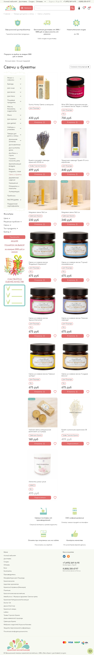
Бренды (10, 84)
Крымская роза (9, 581)
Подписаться (72, 443)
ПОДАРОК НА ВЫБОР (14, 245)
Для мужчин (12, 119)
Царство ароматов (11, 584)
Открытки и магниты (14, 187)
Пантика (7, 590)
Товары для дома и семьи (24, 14)
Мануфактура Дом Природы (14, 578)
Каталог (26, 8)
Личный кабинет (10, 1)
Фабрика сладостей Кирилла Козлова (17, 624)
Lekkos (6, 612)
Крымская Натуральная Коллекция (16, 599)
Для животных (15, 145)
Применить (14, 237)
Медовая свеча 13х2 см (38, 212)
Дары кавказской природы (13, 618)
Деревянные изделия (14, 179)
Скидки (31, 1)
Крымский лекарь (10, 609)
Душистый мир (9, 606)
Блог (5, 568)
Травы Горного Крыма (12, 615)
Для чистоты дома (14, 149)
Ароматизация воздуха (15, 165)
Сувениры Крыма (10, 621)
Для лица (11, 88)
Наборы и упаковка (11, 128)
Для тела (11, 96)
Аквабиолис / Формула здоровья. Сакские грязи (21, 596)
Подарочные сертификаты (13, 205)
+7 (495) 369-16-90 (69, 1)
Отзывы (39, 1)
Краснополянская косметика (14, 593)
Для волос (11, 92)
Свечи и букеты (15, 174)
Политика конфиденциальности (16, 631)
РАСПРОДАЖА (13, 200)
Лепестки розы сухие (37, 482)
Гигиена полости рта (14, 160)
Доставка (23, 1)
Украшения (13, 183)
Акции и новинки (10, 79)
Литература (14, 191)
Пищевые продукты (11, 101)
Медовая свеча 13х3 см (71, 212)
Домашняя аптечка (13, 140)
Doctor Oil (7, 603)
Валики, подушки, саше (15, 170)
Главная (7, 14)
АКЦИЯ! (14, 241)
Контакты (8, 571)
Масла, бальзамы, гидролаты (11, 109)
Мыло (9, 115)
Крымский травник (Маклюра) (15, 587)
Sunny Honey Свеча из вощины (41, 104)
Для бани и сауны (13, 154)
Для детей (11, 123)
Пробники (11, 196)
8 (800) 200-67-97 (84, 1)
